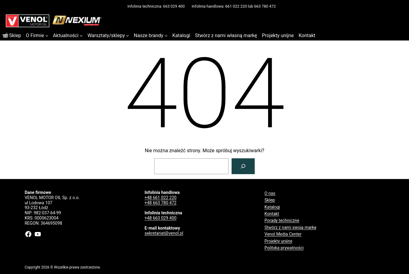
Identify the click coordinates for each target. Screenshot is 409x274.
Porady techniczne (281, 220)
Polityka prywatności (284, 247)
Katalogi (272, 207)
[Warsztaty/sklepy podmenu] (127, 35)
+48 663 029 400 (161, 218)
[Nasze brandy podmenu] (166, 35)
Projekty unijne (278, 241)
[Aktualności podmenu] (81, 35)
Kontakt (271, 213)
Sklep (269, 200)
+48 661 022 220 (161, 197)
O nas (269, 193)
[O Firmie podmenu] (46, 35)
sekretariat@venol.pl (164, 233)
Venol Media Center (283, 234)
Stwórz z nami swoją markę (290, 227)
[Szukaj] (243, 166)
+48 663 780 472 (161, 202)
